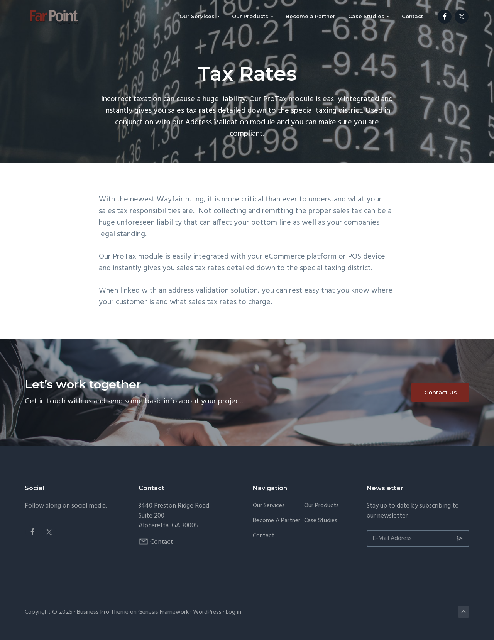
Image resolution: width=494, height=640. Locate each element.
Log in (233, 612)
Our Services (269, 506)
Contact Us (440, 392)
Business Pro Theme (103, 612)
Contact (161, 542)
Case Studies (320, 521)
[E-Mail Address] (418, 538)
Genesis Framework (163, 612)
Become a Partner (276, 521)
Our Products (321, 506)
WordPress (207, 612)
